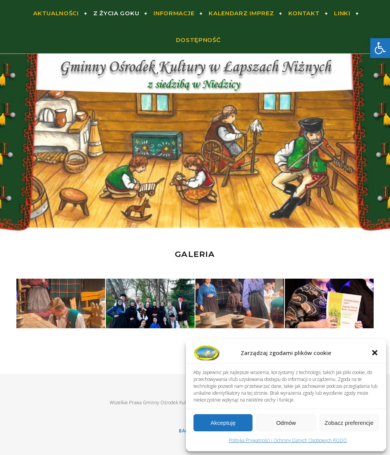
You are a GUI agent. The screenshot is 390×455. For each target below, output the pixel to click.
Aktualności (56, 13)
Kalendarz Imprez (241, 13)
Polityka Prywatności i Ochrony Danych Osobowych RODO (288, 440)
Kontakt (304, 13)
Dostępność (198, 40)
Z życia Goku (116, 13)
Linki (342, 13)
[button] (380, 48)
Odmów (286, 423)
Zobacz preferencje (348, 423)
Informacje (173, 13)
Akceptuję (223, 423)
